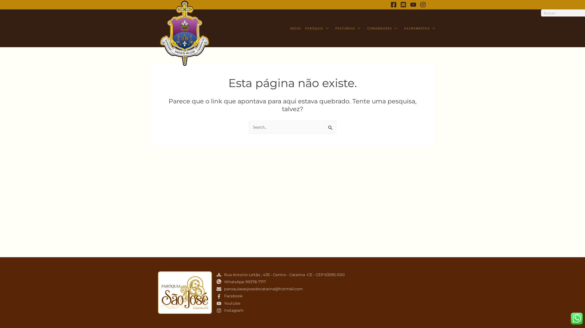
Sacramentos (420, 28)
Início (295, 28)
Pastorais (348, 28)
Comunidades (382, 28)
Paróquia (317, 28)
